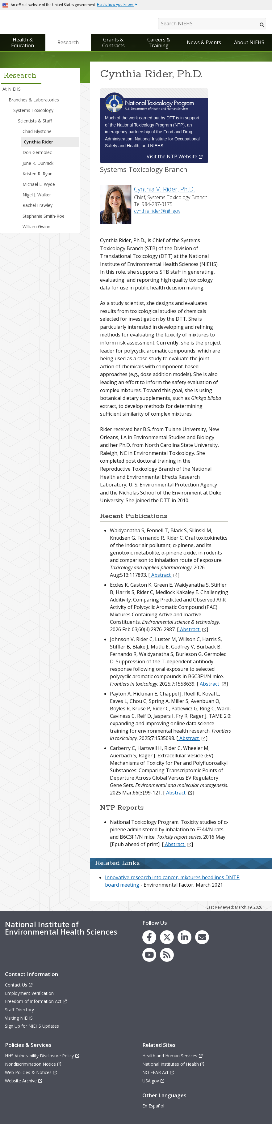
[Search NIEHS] (212, 23)
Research (68, 44)
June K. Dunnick (38, 165)
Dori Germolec (37, 154)
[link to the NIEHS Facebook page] (149, 939)
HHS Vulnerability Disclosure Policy (42, 1057)
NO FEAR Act (158, 1074)
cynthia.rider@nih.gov (157, 212)
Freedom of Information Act (36, 1003)
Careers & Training (158, 44)
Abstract (164, 576)
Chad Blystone (37, 133)
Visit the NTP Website (175, 158)
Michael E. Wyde (39, 186)
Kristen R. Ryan (37, 175)
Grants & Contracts (113, 44)
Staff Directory (19, 1011)
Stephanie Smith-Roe (44, 217)
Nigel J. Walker (37, 196)
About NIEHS (249, 44)
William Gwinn (36, 228)
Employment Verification (29, 995)
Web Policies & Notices (31, 1074)
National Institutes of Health (173, 1065)
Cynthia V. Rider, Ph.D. (164, 190)
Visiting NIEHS (19, 1019)
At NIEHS (11, 90)
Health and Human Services (172, 1057)
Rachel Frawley (37, 207)
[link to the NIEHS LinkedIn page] (184, 939)
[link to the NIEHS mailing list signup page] (202, 939)
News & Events (204, 44)
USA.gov (153, 1082)
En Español (153, 1107)
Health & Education (22, 44)
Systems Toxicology (33, 112)
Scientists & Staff (35, 122)
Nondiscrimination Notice (33, 1065)
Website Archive (24, 1082)
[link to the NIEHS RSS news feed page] (167, 956)
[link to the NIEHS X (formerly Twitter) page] (167, 939)
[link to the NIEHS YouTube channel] (149, 956)
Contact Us (19, 986)
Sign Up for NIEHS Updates (32, 1027)
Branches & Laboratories (34, 101)
